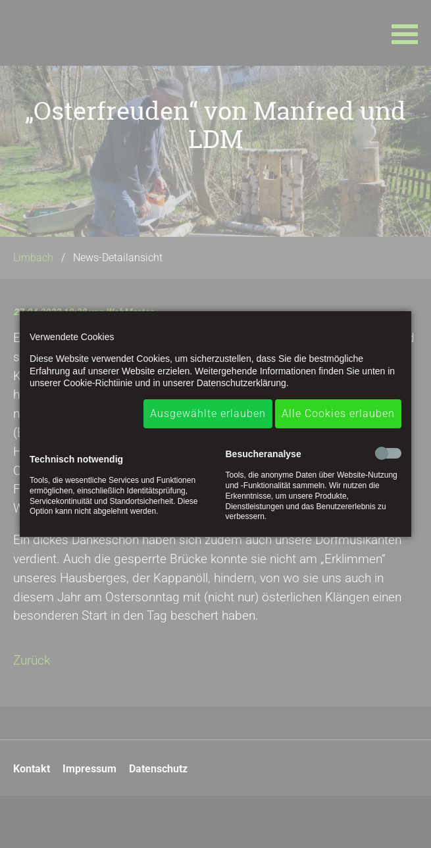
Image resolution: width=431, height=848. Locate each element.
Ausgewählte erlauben (208, 413)
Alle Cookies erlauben (338, 413)
